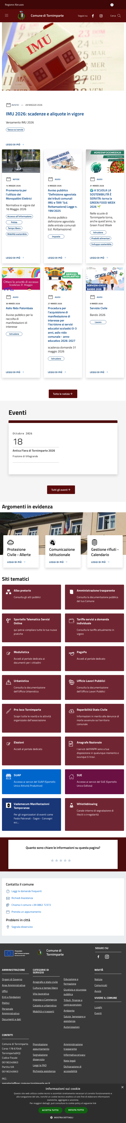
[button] (63, 1117)
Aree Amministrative (13, 985)
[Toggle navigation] (7, 15)
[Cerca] (119, 16)
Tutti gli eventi (61, 490)
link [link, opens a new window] (94, 1103)
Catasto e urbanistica (44, 1005)
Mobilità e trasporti (43, 1011)
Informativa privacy (74, 1055)
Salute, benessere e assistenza (74, 1018)
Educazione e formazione (71, 981)
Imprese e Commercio (45, 1000)
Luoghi (98, 1007)
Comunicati (100, 985)
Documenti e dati (11, 1019)
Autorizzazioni (72, 1027)
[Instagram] (99, 15)
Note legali (70, 1061)
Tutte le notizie (63, 394)
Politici (6, 1003)
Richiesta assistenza (44, 1071)
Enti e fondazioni (11, 997)
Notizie (13, 179)
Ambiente (69, 1011)
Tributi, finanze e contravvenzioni (73, 1002)
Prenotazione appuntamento (41, 1046)
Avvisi (15, 105)
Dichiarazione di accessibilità (72, 1069)
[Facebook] (91, 15)
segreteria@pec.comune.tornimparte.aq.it (26, 1083)
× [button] (122, 1087)
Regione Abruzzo (14, 5)
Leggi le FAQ (40, 1065)
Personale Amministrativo (10, 1011)
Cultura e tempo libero (45, 988)
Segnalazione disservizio (40, 1057)
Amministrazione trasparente (73, 1046)
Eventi (98, 1013)
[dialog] (63, 1103)
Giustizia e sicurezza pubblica (75, 992)
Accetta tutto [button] (50, 1110)
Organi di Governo (12, 979)
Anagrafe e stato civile (45, 982)
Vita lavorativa (41, 994)
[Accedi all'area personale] (111, 4)
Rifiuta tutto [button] (76, 1110)
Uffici (5, 991)
